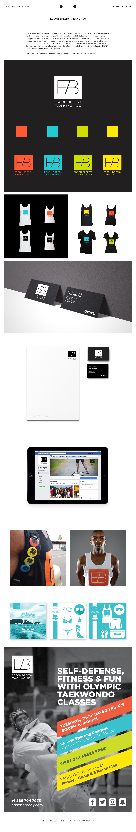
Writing (16, 6)
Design (25, 6)
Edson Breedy (53, 33)
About (7, 6)
